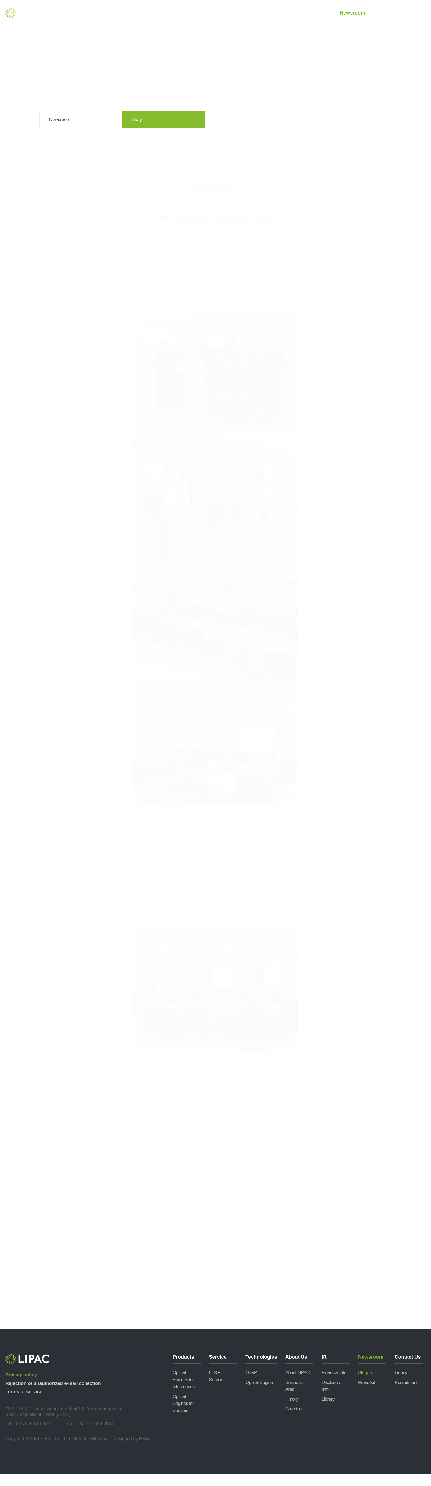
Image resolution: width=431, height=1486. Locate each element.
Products (150, 13)
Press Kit (366, 1394)
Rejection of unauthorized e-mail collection (53, 1395)
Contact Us (393, 13)
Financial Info (334, 1385)
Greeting (293, 1421)
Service (191, 13)
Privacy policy (21, 1387)
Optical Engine (259, 1394)
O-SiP (251, 1385)
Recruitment (405, 1394)
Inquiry (400, 1385)
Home (31, 132)
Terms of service (23, 1404)
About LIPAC (297, 1385)
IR (312, 13)
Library (328, 1411)
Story (363, 1385)
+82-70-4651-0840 (31, 1436)
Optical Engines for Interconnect (184, 1392)
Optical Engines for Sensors (183, 1416)
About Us (272, 13)
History (291, 1411)
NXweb (146, 1451)
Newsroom (352, 13)
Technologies (231, 13)
